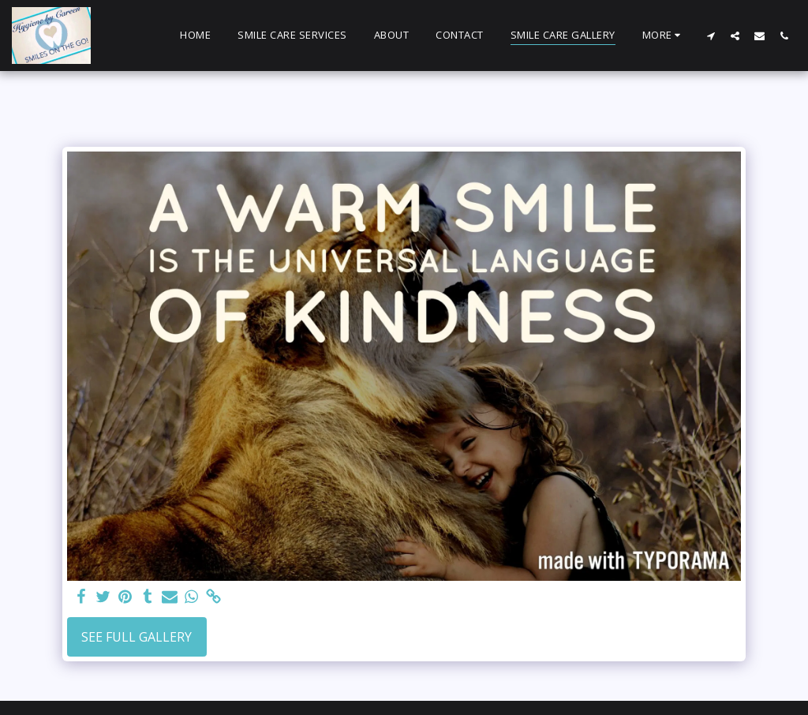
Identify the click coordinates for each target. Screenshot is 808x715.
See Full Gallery (136, 637)
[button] (710, 35)
